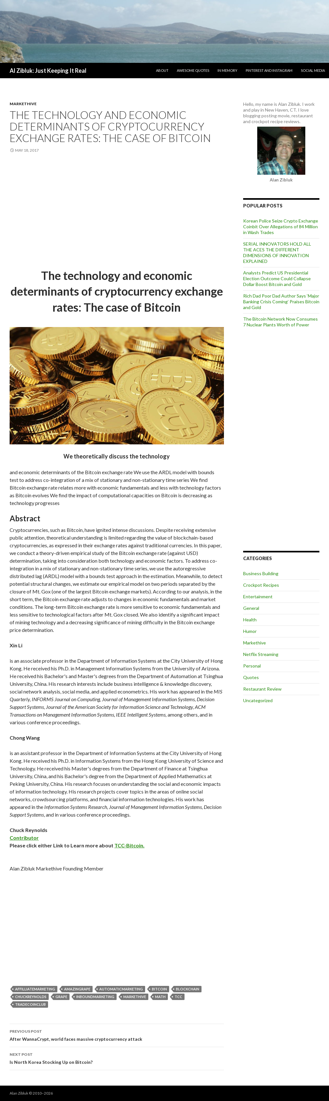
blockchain (187, 989)
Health (250, 619)
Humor (250, 631)
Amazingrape (77, 989)
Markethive (23, 103)
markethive (134, 997)
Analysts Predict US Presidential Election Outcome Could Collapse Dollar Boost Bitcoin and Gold (277, 278)
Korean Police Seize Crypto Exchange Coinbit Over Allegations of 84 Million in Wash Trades (280, 226)
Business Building (260, 573)
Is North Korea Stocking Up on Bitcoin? (117, 1058)
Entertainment (258, 596)
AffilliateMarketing (35, 989)
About (162, 70)
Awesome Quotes (193, 70)
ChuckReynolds (30, 997)
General (251, 608)
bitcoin (159, 989)
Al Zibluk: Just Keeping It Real (48, 70)
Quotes (251, 677)
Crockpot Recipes (261, 585)
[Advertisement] (117, 211)
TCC (178, 997)
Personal (252, 665)
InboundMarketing (95, 997)
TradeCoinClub (30, 1004)
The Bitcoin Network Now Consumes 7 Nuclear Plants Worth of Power (280, 321)
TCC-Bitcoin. (129, 845)
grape (61, 997)
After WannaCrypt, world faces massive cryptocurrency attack (117, 1035)
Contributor (24, 838)
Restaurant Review (262, 689)
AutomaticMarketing (121, 989)
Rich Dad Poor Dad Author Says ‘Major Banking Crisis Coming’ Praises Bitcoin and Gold (281, 301)
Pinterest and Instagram (269, 70)
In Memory (227, 70)
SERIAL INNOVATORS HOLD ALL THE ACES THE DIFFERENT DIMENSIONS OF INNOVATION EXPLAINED (277, 252)
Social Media (313, 70)
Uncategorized (258, 700)
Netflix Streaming (260, 654)
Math (160, 997)
